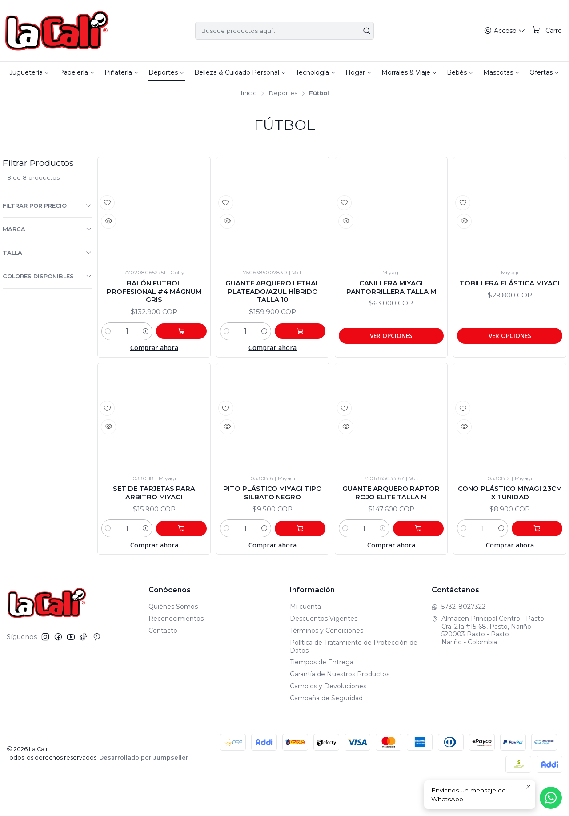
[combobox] (284, 31)
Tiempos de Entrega (321, 692)
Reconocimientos (176, 648)
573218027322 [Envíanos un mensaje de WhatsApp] (458, 637)
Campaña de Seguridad (326, 728)
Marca (47, 229)
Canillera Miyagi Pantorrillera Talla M (391, 294)
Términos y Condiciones (326, 660)
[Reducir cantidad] (108, 346)
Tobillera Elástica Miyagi (510, 289)
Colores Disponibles (47, 276)
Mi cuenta (305, 637)
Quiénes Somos (173, 637)
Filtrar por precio (47, 205)
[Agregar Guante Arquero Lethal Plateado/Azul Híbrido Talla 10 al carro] (305, 347)
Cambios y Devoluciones (328, 716)
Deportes (282, 93)
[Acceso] (507, 30)
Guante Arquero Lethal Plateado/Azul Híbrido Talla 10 (272, 299)
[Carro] (548, 30)
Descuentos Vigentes (323, 648)
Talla (47, 252)
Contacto (162, 660)
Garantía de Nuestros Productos (339, 704)
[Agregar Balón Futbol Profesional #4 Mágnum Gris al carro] (187, 347)
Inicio (248, 93)
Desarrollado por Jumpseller (143, 787)
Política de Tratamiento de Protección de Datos (353, 676)
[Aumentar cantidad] (156, 346)
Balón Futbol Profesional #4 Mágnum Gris (154, 294)
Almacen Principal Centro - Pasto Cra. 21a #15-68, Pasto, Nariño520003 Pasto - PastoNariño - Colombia (488, 660)
